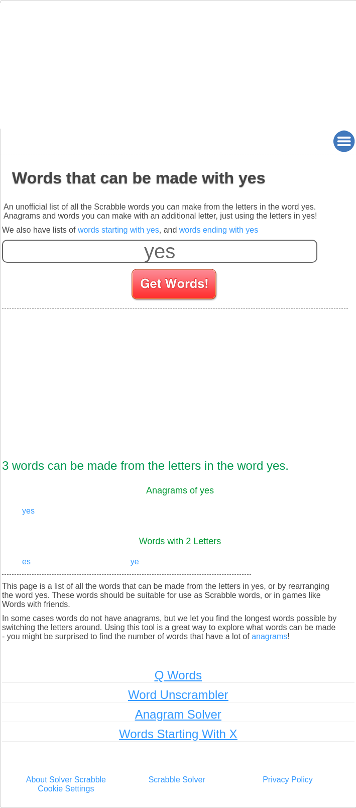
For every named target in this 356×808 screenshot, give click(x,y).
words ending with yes (218, 230)
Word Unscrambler (178, 694)
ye (135, 561)
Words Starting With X (178, 734)
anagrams (269, 636)
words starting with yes (118, 230)
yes (28, 511)
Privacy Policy (288, 779)
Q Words (178, 675)
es (26, 561)
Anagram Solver (178, 714)
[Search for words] (175, 286)
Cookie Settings (66, 788)
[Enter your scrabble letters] (159, 251)
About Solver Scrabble (66, 779)
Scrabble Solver (177, 779)
